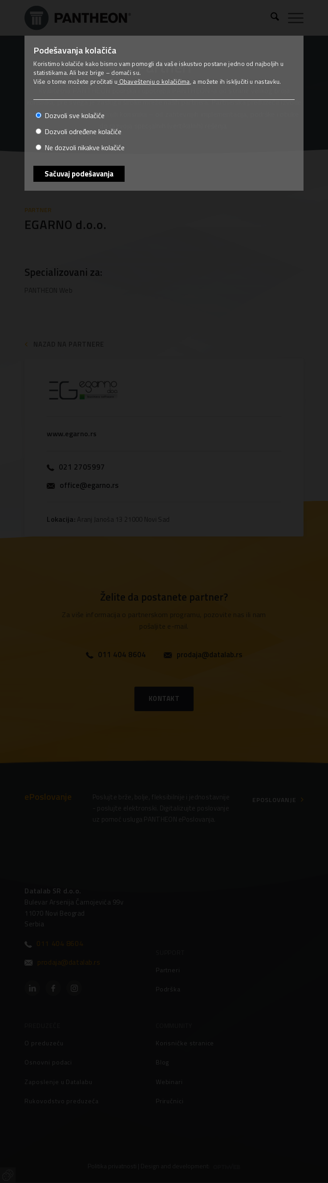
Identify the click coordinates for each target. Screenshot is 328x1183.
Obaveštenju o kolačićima (153, 81)
